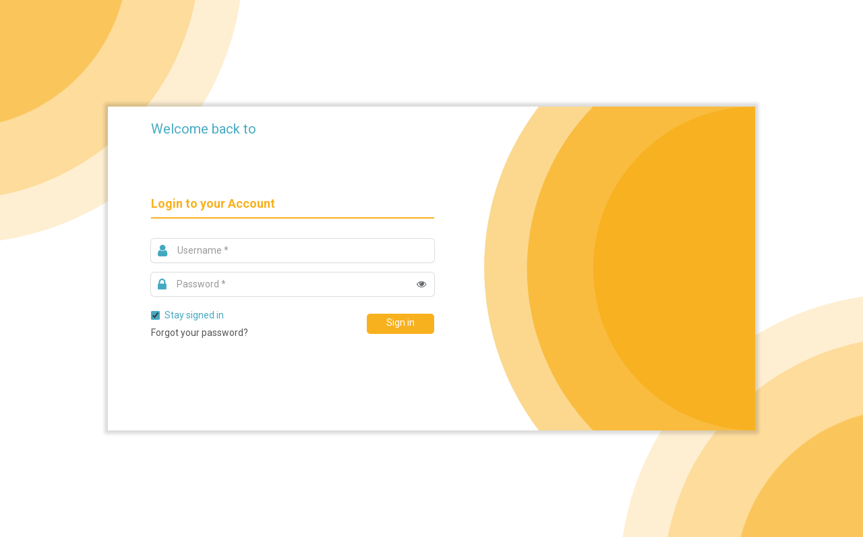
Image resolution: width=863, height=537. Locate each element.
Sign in (400, 322)
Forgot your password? (199, 332)
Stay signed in (187, 315)
